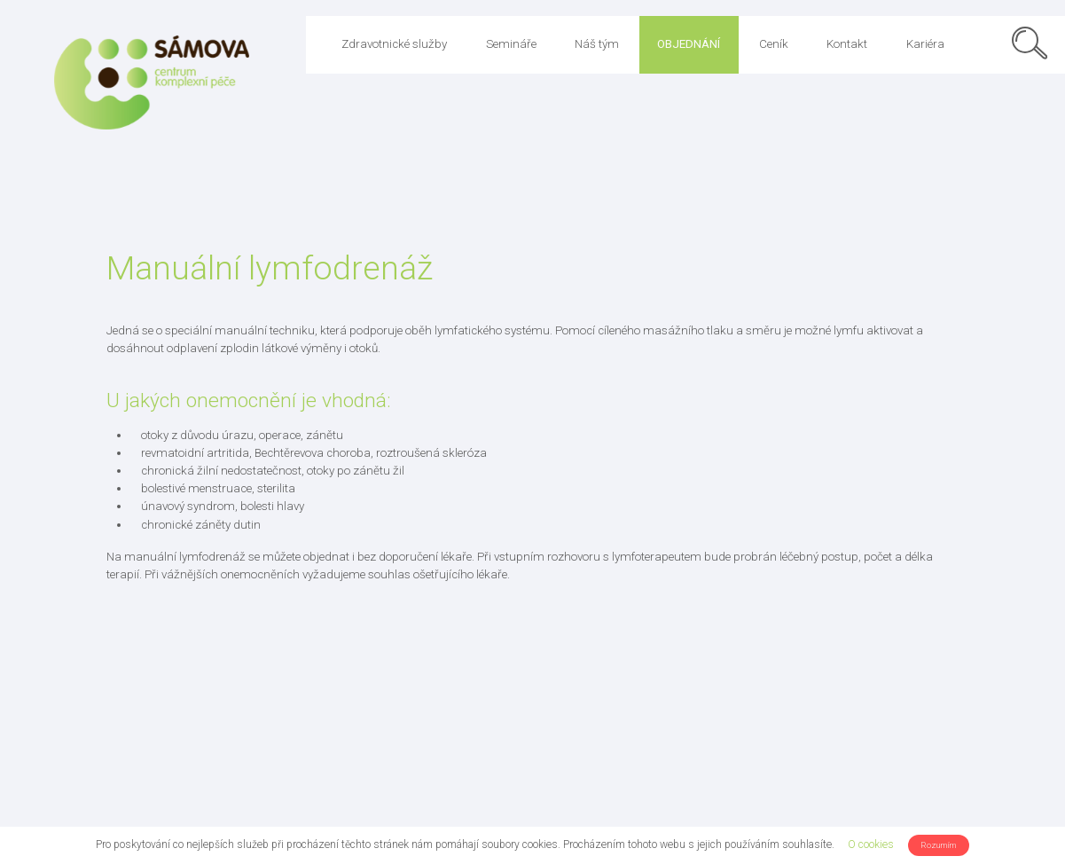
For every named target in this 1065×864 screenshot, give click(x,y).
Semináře (511, 44)
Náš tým (597, 44)
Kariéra (925, 44)
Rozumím (938, 845)
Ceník (773, 44)
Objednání (688, 44)
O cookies (871, 844)
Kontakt (846, 44)
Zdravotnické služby (394, 44)
